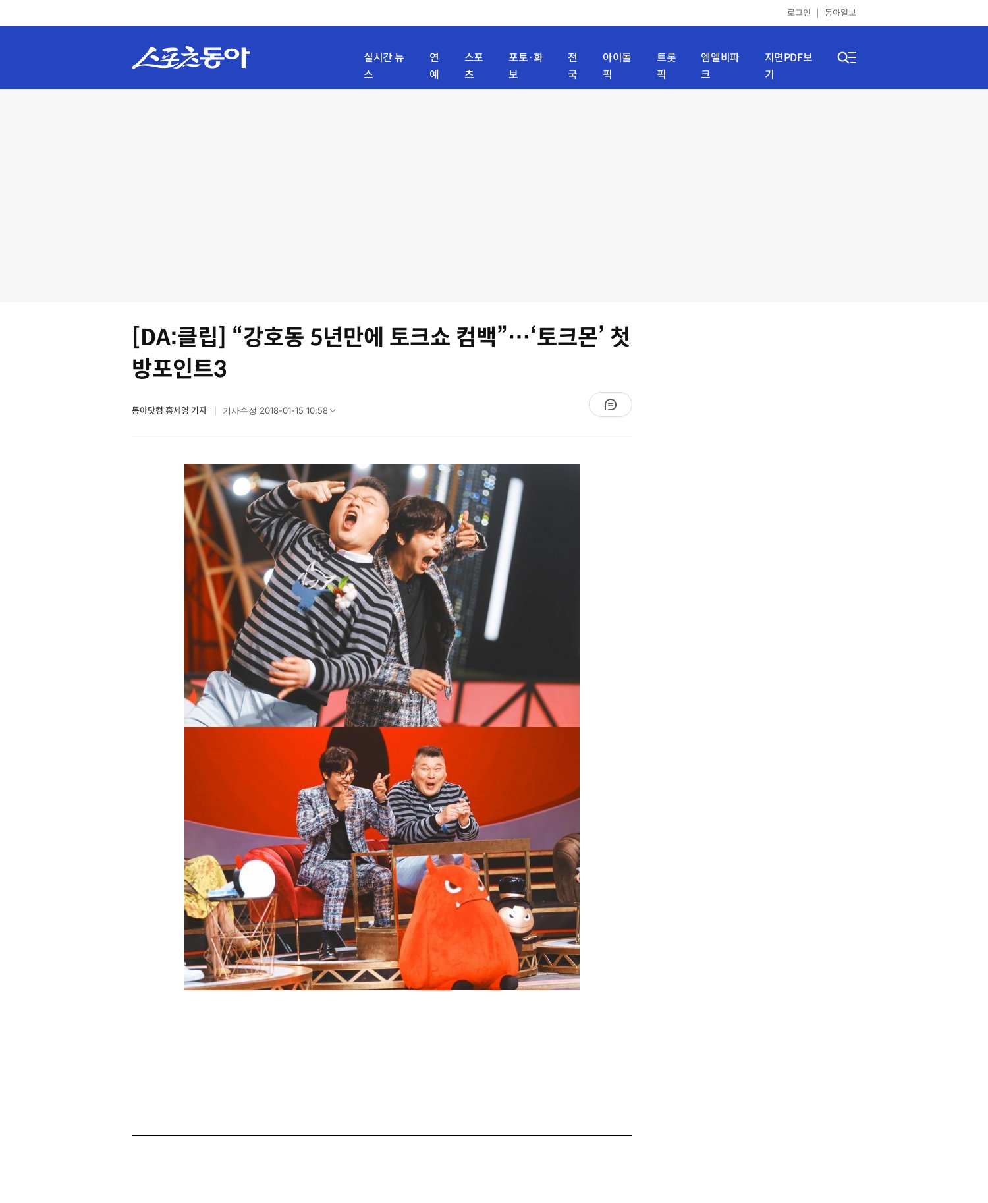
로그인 (799, 12)
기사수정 (283, 414)
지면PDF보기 (789, 66)
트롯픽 (666, 66)
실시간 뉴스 (384, 66)
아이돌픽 (617, 66)
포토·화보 (525, 66)
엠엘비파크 (720, 66)
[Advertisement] (494, 194)
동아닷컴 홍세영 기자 (170, 410)
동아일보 (840, 12)
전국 (573, 66)
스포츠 (473, 66)
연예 (434, 66)
